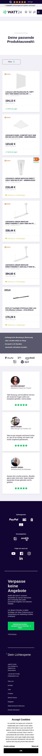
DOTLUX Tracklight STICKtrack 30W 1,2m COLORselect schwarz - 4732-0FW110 (20, 309)
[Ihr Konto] (26, 12)
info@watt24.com (13, 676)
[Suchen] (34, 12)
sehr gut (30, 2)
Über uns (11, 681)
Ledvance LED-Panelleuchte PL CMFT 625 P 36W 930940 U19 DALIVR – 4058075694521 (19, 93)
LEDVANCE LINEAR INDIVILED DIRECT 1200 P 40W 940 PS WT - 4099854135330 (20, 179)
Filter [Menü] (11, 62)
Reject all (35, 747)
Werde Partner (12, 697)
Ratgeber (11, 702)
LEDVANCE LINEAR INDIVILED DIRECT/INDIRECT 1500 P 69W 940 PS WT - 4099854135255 (21, 223)
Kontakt (10, 685)
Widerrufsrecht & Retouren (16, 706)
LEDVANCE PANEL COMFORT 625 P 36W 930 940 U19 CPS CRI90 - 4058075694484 (20, 136)
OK (21, 752)
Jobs (9, 689)
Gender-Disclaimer (14, 710)
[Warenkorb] (30, 12)
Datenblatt (36, 162)
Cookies (10, 693)
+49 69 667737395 (14, 674)
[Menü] (39, 12)
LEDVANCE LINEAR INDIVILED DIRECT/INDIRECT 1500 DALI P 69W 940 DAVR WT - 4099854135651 (20, 266)
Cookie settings (9, 747)
